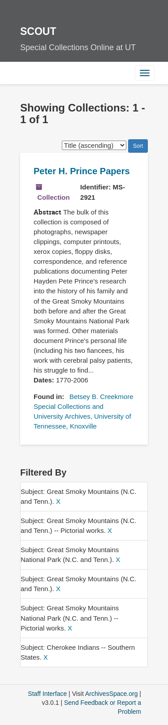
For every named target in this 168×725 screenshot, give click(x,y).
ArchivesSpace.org (111, 693)
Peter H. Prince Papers (82, 171)
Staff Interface (47, 693)
